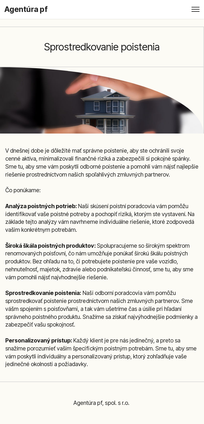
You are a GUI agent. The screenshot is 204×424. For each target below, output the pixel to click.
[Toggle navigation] (196, 9)
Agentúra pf (26, 9)
